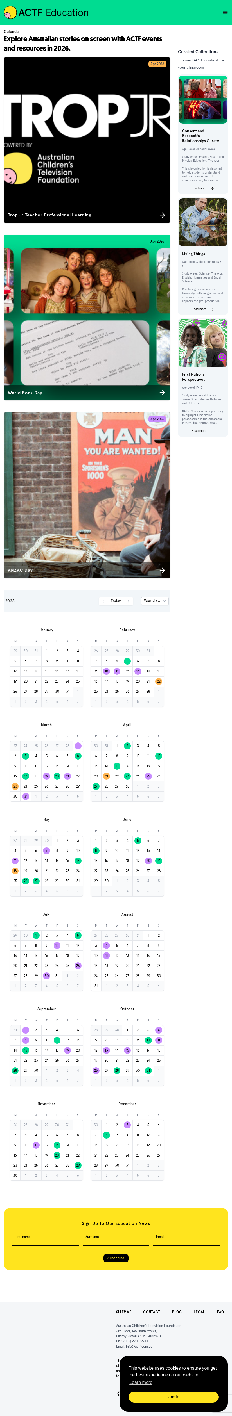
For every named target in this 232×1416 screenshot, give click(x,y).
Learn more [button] (140, 1382)
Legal (200, 1312)
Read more (203, 188)
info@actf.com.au (139, 1346)
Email (160, 1237)
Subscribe (116, 1258)
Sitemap (124, 1312)
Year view (155, 601)
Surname (92, 1237)
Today (116, 601)
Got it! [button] (173, 1397)
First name (23, 1237)
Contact (151, 1312)
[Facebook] (119, 1393)
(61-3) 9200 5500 (135, 1341)
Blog (177, 1312)
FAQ (220, 1312)
